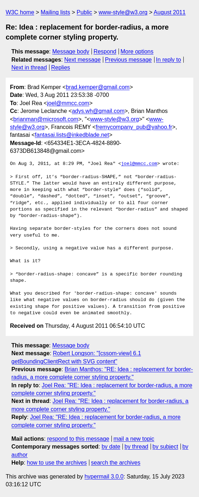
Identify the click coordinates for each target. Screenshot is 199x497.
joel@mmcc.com (68, 103)
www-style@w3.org (123, 12)
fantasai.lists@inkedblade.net (72, 135)
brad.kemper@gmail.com (98, 87)
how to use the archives (57, 463)
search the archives (116, 463)
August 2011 (170, 12)
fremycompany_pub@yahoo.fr (134, 127)
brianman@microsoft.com (45, 119)
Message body (70, 51)
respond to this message (78, 439)
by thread (136, 447)
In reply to (168, 60)
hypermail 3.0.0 (103, 476)
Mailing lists (55, 12)
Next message (82, 60)
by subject (165, 447)
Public (84, 12)
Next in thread (29, 67)
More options (137, 51)
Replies (60, 67)
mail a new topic (134, 439)
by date (110, 447)
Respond (105, 51)
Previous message (128, 60)
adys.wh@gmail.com (98, 111)
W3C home (20, 12)
